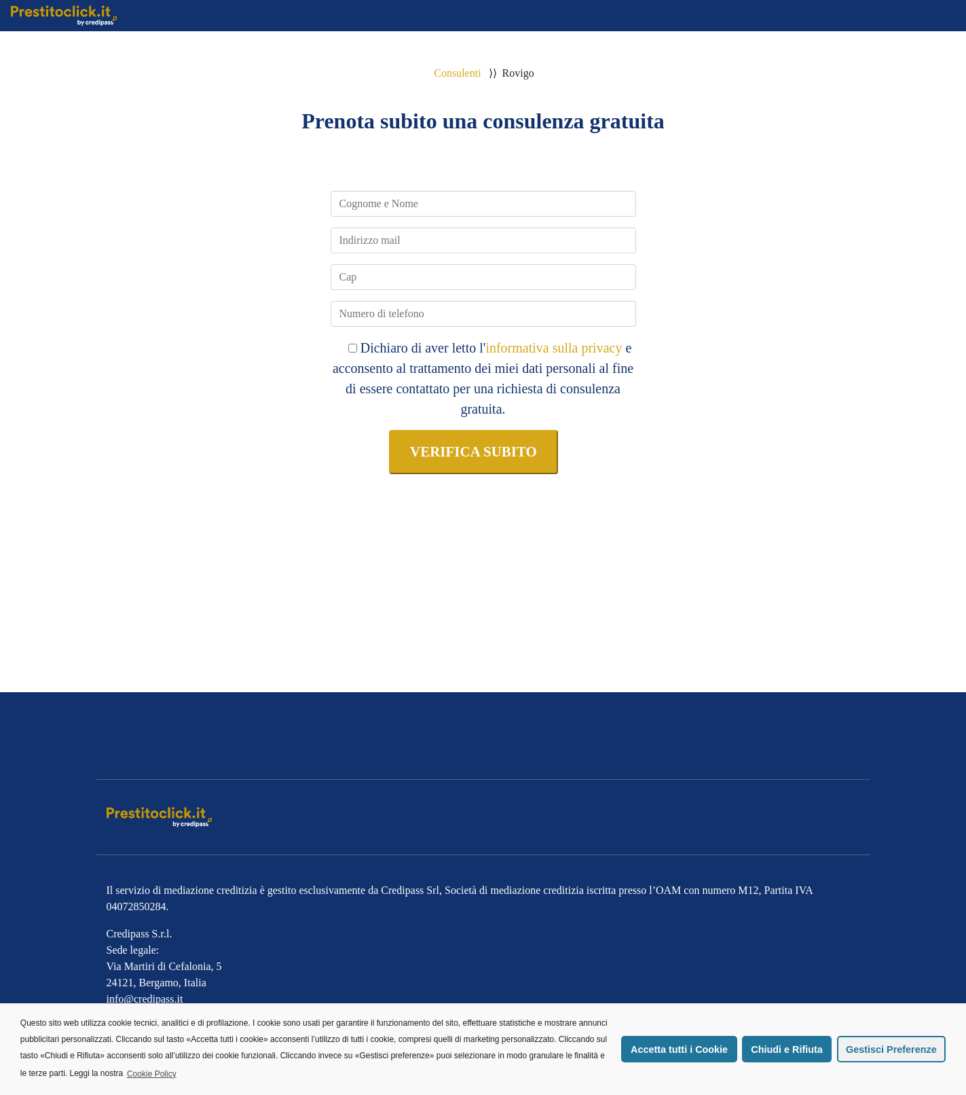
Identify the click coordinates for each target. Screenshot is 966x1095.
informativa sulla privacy (553, 347)
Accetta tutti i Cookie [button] (679, 1049)
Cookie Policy (152, 1074)
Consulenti (457, 73)
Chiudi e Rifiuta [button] (787, 1049)
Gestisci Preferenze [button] (891, 1049)
